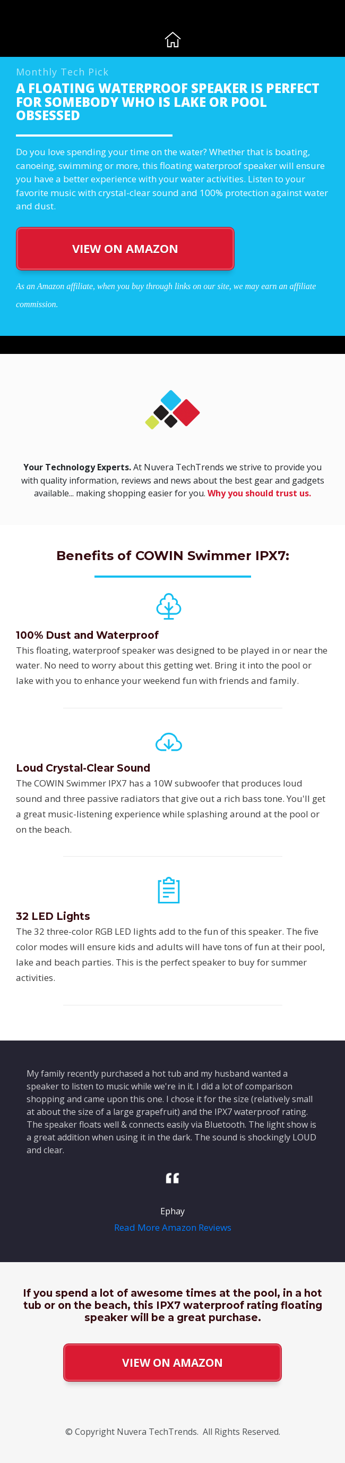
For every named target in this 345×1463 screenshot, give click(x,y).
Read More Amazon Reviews (172, 1227)
